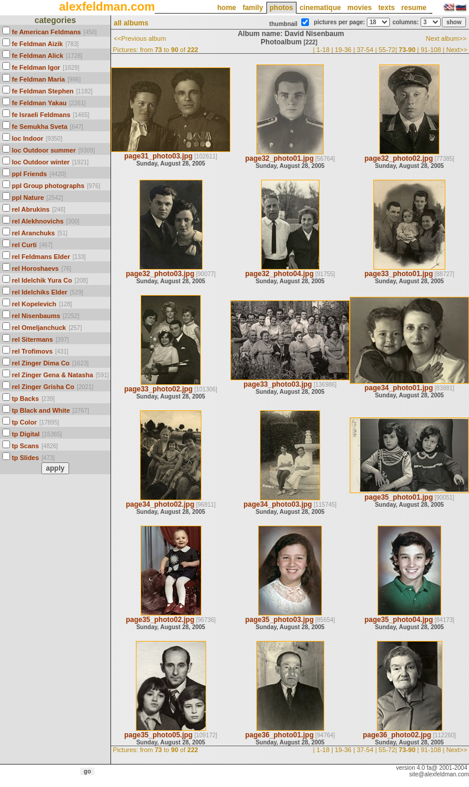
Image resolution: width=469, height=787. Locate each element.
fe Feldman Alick (37, 55)
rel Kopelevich (34, 303)
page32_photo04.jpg (279, 274)
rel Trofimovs (32, 351)
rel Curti (24, 244)
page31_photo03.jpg (158, 156)
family (253, 8)
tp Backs (25, 398)
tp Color (24, 422)
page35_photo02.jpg (160, 620)
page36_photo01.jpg (279, 735)
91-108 (431, 49)
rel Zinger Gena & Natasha (52, 374)
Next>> (457, 49)
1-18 (323, 49)
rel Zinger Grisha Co (43, 386)
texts (386, 8)
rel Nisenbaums (36, 315)
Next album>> (446, 38)
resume (413, 8)
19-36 (343, 49)
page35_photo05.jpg (158, 735)
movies (359, 8)
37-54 (365, 49)
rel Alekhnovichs (38, 221)
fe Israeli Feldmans (41, 114)
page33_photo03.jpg (277, 384)
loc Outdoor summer (44, 150)
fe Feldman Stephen (43, 91)
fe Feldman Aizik (37, 43)
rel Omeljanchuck (39, 327)
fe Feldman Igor (36, 67)
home (226, 8)
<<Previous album (139, 38)
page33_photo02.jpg (158, 389)
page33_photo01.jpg (398, 274)
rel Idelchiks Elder (39, 292)
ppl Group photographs (48, 185)
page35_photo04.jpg (398, 620)
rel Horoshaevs (35, 268)
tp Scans (25, 445)
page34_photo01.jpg (398, 388)
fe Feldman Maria (38, 79)
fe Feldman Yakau (39, 102)
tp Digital (26, 434)
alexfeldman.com (107, 6)
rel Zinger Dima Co (41, 363)
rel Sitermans (32, 339)
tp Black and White (41, 410)
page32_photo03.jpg (160, 274)
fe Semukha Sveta (39, 126)
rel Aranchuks (33, 233)
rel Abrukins (31, 209)
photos (281, 8)
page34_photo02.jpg (160, 504)
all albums (130, 23)
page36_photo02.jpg (397, 735)
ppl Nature (28, 197)
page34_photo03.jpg (277, 504)
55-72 (387, 49)
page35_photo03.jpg (279, 620)
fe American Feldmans (46, 31)
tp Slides (25, 457)
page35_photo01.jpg (398, 497)
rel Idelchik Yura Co (42, 280)
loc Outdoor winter (41, 162)
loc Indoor (27, 138)
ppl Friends (29, 173)
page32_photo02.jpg (398, 158)
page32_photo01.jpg (279, 158)
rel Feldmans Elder (41, 256)
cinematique (320, 8)
